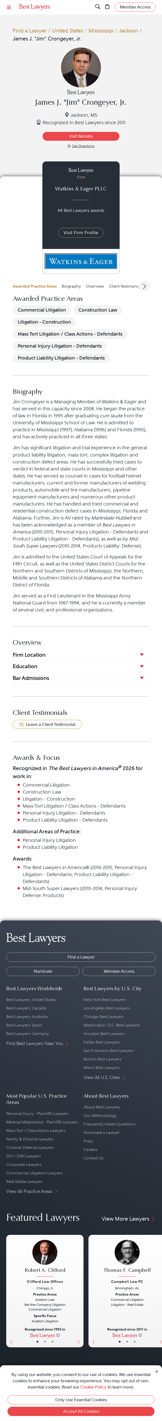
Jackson (128, 30)
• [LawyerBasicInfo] (37, 1342)
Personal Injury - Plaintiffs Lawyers (37, 1113)
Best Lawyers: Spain (24, 1025)
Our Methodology (100, 1115)
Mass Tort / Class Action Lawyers (35, 1130)
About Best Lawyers (101, 1107)
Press (88, 1141)
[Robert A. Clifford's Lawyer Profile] (45, 1259)
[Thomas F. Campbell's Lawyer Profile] (127, 1259)
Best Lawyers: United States (31, 999)
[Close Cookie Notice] (157, 1371)
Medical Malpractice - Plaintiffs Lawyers (42, 1122)
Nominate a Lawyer (101, 1132)
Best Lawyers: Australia (27, 1016)
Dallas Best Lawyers (101, 1042)
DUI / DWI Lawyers (23, 1156)
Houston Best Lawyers (103, 1033)
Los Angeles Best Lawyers (106, 1008)
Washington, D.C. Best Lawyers (111, 1025)
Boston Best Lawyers (102, 1059)
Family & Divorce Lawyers (30, 1139)
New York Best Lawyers (104, 999)
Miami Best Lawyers (101, 1067)
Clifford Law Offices (45, 1281)
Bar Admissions (31, 678)
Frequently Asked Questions (109, 1124)
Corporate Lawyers (23, 1164)
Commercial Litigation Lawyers (34, 1173)
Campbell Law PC (127, 1281)
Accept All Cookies (81, 1411)
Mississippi (101, 30)
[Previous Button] (10, 1291)
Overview (95, 286)
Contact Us (93, 1158)
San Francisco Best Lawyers (108, 1050)
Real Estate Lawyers (24, 1181)
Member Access (119, 971)
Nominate (43, 971)
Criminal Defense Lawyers (30, 1147)
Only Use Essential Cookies (81, 1399)
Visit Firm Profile (81, 232)
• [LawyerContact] (52, 1342)
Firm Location (29, 655)
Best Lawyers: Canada (26, 1008)
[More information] (58, 1335)
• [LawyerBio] (45, 1342)
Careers (90, 1149)
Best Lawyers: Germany (27, 1033)
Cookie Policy (93, 1387)
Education (25, 666)
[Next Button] (79, 1291)
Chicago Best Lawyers (103, 1016)
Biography (71, 286)
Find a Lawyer (30, 30)
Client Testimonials (126, 286)
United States (67, 30)
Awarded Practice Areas (35, 286)
